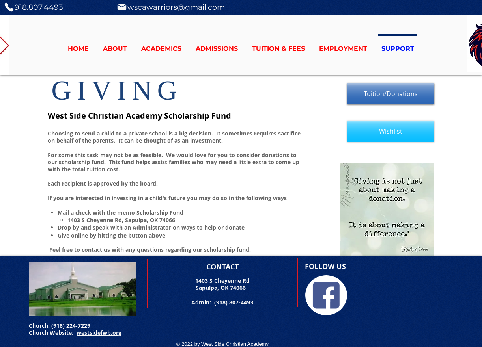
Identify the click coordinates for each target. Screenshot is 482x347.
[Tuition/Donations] (390, 93)
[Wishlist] (390, 131)
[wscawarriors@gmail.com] (170, 7)
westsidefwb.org (99, 332)
